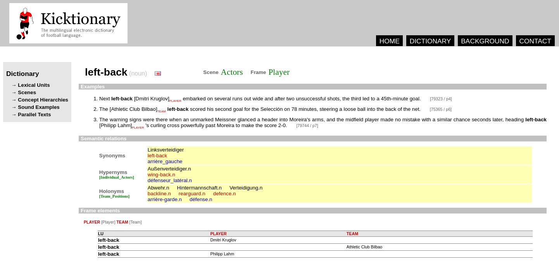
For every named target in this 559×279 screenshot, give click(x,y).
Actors (232, 72)
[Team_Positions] (114, 196)
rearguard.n (192, 193)
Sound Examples (38, 107)
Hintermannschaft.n (199, 188)
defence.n (224, 193)
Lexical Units (34, 85)
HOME (390, 41)
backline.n (159, 193)
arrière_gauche (165, 161)
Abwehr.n (158, 188)
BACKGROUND (485, 41)
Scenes (27, 92)
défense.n (201, 199)
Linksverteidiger (166, 150)
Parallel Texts (34, 114)
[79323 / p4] (441, 98)
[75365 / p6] (441, 109)
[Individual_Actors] (116, 177)
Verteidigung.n (245, 188)
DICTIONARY (430, 41)
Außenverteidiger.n (169, 169)
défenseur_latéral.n (170, 180)
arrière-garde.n (165, 199)
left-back (157, 155)
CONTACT (535, 41)
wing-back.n (161, 174)
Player (279, 72)
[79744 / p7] (307, 125)
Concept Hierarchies (43, 100)
